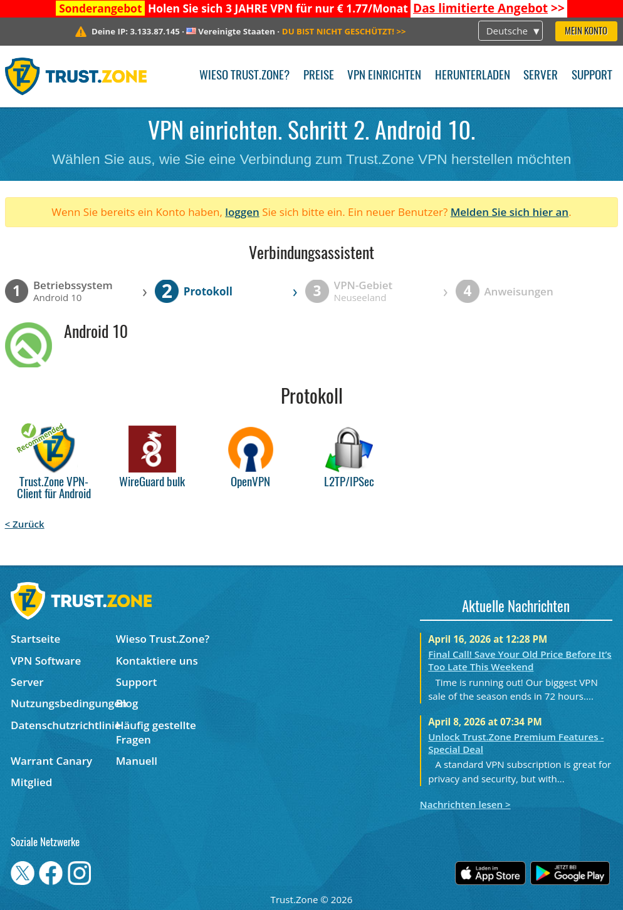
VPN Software (46, 660)
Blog (127, 703)
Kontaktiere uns (157, 660)
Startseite (35, 638)
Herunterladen (472, 76)
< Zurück (25, 524)
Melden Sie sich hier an (510, 212)
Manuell (136, 761)
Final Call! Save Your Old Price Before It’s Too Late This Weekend (520, 660)
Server (540, 76)
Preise (318, 76)
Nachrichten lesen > (465, 804)
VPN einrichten (384, 76)
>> (489, 8)
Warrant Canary (51, 761)
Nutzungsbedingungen (63, 703)
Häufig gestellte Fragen (156, 732)
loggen (242, 212)
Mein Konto (586, 31)
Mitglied (31, 782)
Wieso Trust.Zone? (244, 76)
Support (592, 76)
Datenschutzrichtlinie (63, 725)
